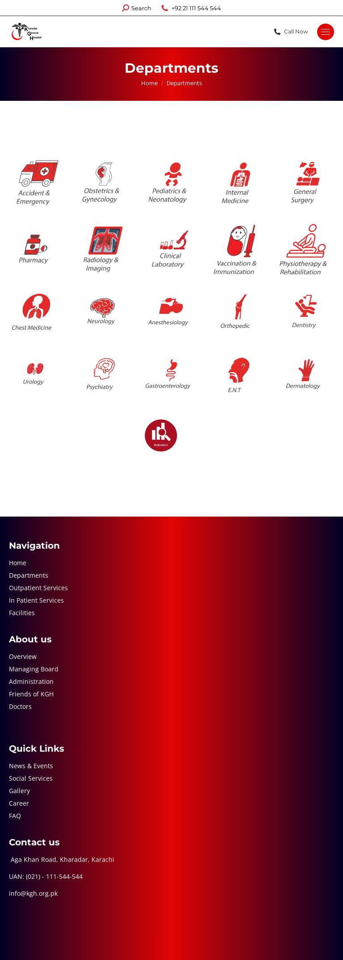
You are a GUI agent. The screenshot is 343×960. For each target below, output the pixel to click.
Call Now (290, 31)
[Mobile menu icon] (325, 32)
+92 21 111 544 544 (190, 8)
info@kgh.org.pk (33, 893)
